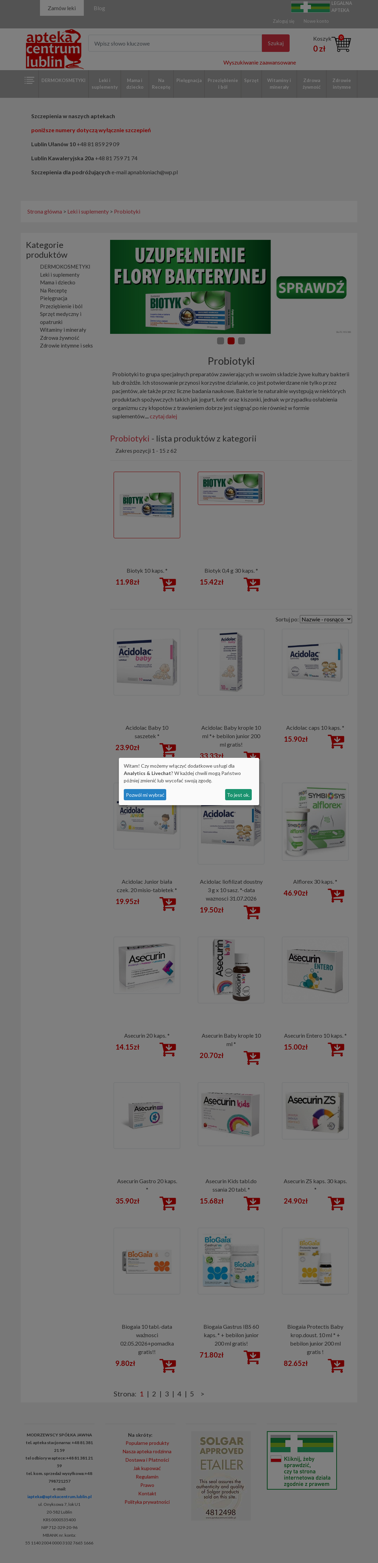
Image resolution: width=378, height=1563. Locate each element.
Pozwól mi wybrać (145, 795)
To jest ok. (238, 795)
